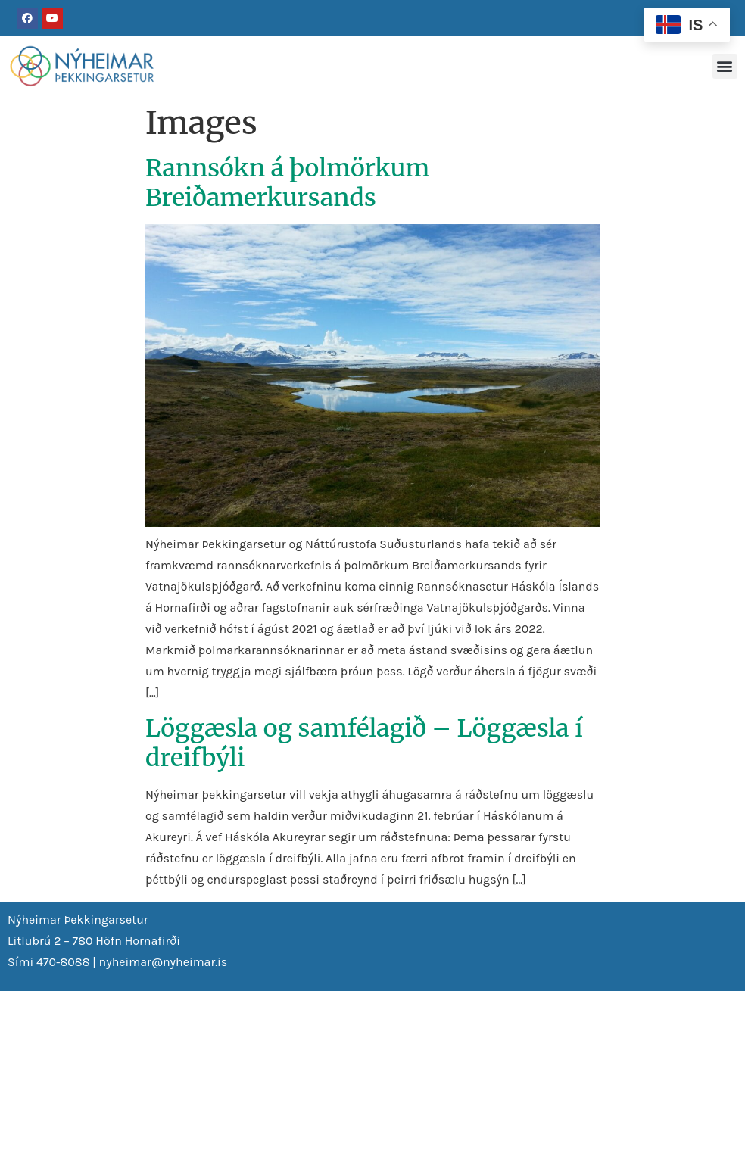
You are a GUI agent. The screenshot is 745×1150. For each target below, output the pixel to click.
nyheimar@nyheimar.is (163, 962)
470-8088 (63, 962)
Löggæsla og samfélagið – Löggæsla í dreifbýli (364, 742)
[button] (724, 66)
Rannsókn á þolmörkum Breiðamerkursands (287, 182)
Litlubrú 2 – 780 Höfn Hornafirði (94, 940)
